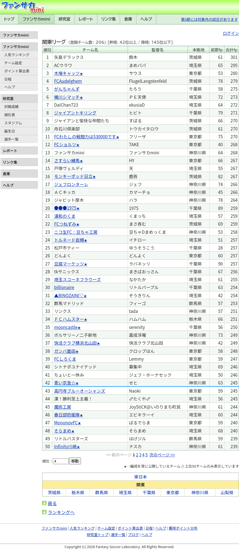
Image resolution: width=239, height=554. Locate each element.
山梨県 (227, 492)
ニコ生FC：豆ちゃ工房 (76, 232)
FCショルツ (65, 144)
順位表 (9, 114)
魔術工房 (62, 407)
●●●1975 (65, 208)
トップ (9, 19)
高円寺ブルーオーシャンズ (79, 391)
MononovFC (66, 422)
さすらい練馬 (67, 160)
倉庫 (128, 19)
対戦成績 (11, 106)
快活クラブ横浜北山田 (75, 343)
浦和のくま (64, 216)
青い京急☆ (64, 382)
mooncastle (65, 327)
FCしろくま (65, 359)
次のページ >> (162, 454)
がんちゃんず (67, 89)
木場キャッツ (67, 73)
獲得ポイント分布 (183, 528)
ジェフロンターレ (71, 184)
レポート (86, 19)
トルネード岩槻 (69, 240)
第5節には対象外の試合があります (209, 19)
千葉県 (149, 492)
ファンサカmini (36, 19)
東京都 (172, 492)
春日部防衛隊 (67, 414)
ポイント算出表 (17, 71)
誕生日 (9, 131)
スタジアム (13, 122)
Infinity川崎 (65, 446)
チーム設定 (13, 62)
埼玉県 (125, 492)
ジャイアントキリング (75, 112)
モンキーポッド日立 (73, 176)
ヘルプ (146, 19)
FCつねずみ (65, 224)
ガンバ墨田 (64, 351)
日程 (8, 79)
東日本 (140, 476)
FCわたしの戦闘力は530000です (85, 136)
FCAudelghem (68, 81)
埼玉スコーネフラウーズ (77, 279)
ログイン (231, 33)
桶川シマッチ (67, 97)
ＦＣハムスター (69, 319)
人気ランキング (16, 54)
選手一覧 (11, 139)
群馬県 (101, 492)
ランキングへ (61, 512)
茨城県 (54, 492)
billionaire (64, 287)
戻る (52, 503)
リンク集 (108, 19)
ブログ (133, 534)
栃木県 (77, 492)
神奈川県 (199, 492)
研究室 (64, 19)
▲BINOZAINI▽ (69, 295)
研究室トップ (98, 534)
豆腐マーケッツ (69, 263)
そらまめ (62, 430)
